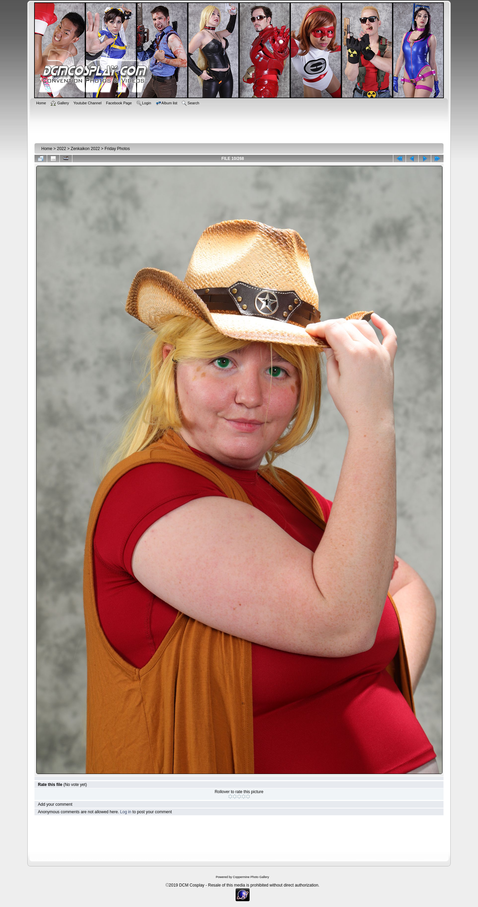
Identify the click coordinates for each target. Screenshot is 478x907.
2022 (61, 148)
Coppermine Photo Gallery (251, 877)
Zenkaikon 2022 (85, 148)
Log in (125, 811)
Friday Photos (117, 148)
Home (46, 148)
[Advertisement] (239, 123)
